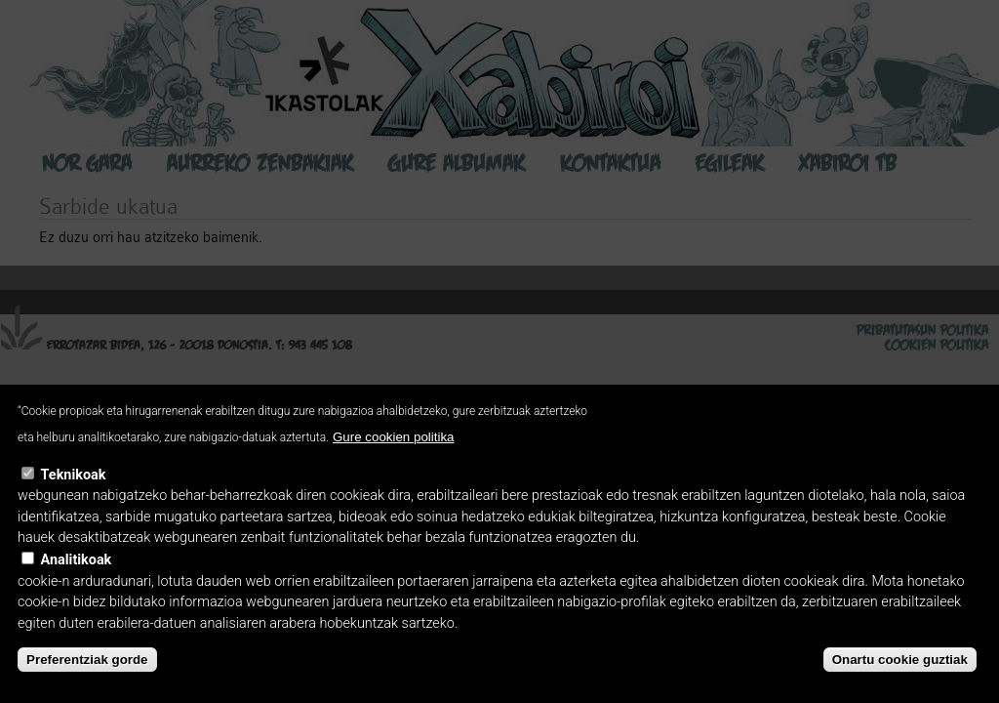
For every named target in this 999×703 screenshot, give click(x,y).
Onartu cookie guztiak (900, 659)
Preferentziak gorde (86, 659)
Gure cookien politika (393, 437)
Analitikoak (76, 560)
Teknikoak (73, 475)
